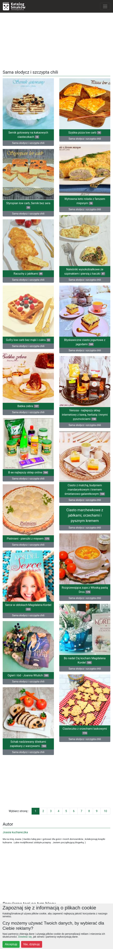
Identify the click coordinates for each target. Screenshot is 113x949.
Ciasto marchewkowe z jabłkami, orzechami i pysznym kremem (84, 515)
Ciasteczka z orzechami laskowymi (85, 731)
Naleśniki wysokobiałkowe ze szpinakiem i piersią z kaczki (84, 271)
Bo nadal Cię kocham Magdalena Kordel (85, 660)
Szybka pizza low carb (84, 132)
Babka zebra (28, 406)
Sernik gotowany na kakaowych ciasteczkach (28, 135)
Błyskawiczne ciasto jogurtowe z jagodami (84, 342)
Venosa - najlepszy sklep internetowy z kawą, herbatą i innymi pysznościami (85, 415)
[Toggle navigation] (105, 6)
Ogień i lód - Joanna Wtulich (28, 675)
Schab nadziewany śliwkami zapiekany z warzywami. (28, 744)
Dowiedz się (25, 936)
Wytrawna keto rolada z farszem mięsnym (84, 201)
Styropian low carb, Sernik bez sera (28, 205)
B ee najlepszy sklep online (28, 472)
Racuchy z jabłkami (28, 273)
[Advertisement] (56, 40)
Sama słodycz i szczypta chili (28, 143)
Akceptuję (11, 944)
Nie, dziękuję (31, 944)
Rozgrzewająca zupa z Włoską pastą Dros (85, 590)
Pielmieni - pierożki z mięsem (28, 538)
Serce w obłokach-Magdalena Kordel (28, 607)
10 (105, 811)
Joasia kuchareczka (15, 832)
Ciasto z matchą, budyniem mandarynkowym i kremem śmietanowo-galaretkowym (85, 490)
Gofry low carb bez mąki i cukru (28, 340)
